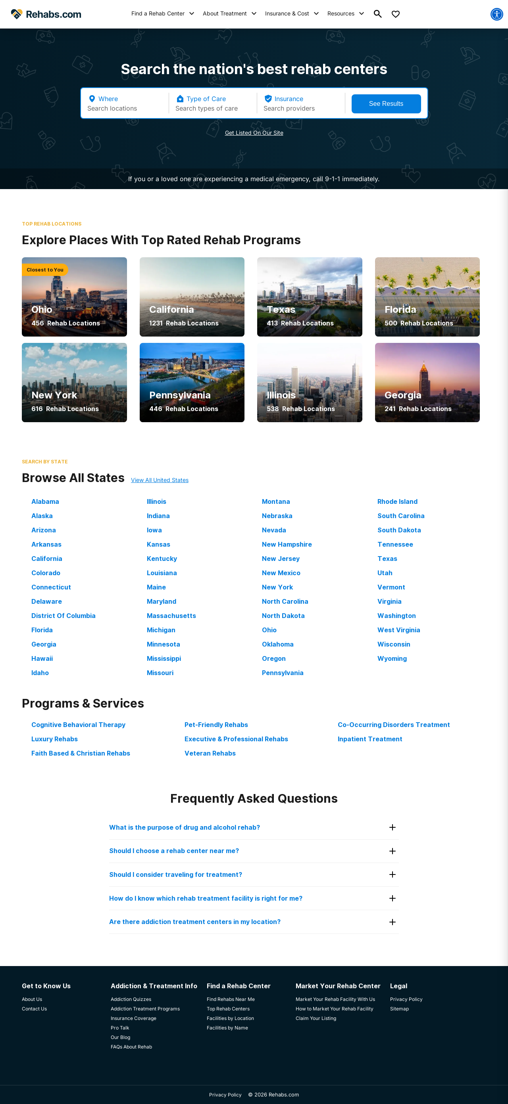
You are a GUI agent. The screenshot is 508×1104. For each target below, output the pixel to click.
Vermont (391, 587)
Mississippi (164, 658)
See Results (386, 103)
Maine (156, 587)
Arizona (43, 530)
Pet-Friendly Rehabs (216, 725)
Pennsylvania (283, 673)
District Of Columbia (63, 616)
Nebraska (277, 516)
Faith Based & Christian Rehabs (80, 753)
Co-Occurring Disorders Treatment (394, 725)
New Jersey (281, 559)
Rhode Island (397, 501)
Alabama (45, 501)
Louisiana (162, 573)
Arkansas (46, 544)
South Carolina (401, 516)
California (46, 559)
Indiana (158, 516)
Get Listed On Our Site (254, 132)
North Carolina (285, 601)
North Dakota (283, 616)
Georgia (43, 644)
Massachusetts (171, 616)
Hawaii (42, 658)
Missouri (160, 673)
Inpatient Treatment (370, 739)
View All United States (160, 479)
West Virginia (398, 630)
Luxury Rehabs (54, 739)
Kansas (158, 544)
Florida (42, 630)
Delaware (46, 601)
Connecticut (51, 587)
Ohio (269, 630)
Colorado (45, 573)
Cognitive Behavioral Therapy (78, 725)
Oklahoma (278, 644)
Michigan (161, 630)
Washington (396, 616)
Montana (276, 501)
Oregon (274, 658)
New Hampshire (287, 544)
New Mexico (281, 573)
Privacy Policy (225, 1095)
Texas (387, 559)
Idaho (40, 673)
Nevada (274, 530)
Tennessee (395, 544)
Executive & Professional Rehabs (236, 739)
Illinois (156, 501)
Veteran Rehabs (210, 753)
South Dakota (399, 530)
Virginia (389, 601)
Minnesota (163, 644)
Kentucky (162, 559)
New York (277, 587)
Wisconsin (393, 644)
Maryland (161, 601)
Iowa (154, 530)
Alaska (42, 516)
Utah (385, 573)
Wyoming (392, 658)
